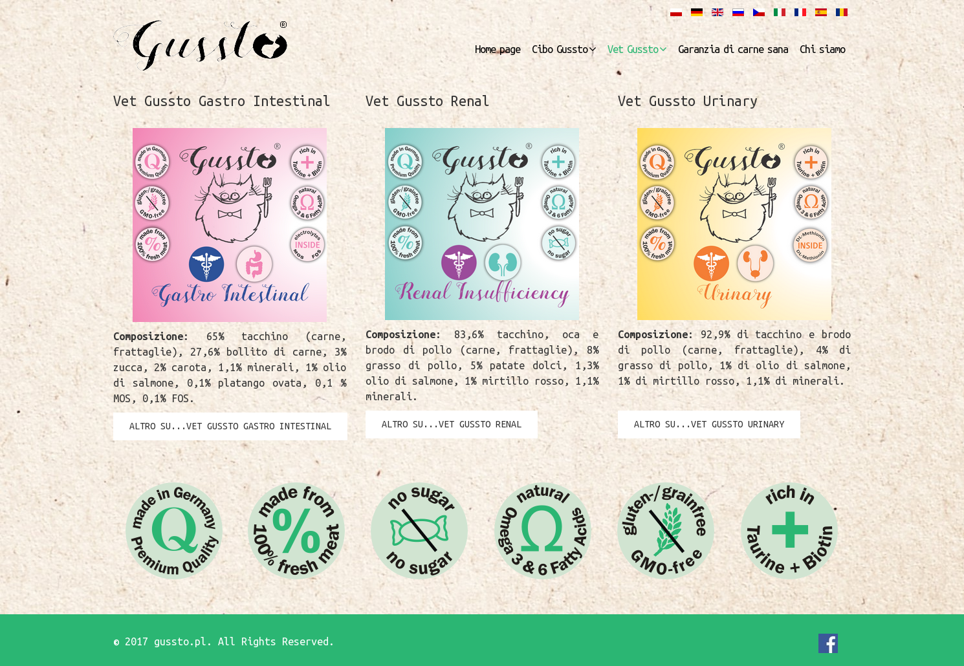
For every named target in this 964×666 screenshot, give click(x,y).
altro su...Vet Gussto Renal (451, 424)
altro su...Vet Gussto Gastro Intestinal (230, 426)
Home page (497, 49)
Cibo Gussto (559, 49)
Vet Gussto (633, 49)
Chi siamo (822, 49)
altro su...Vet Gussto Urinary (709, 424)
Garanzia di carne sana (733, 49)
